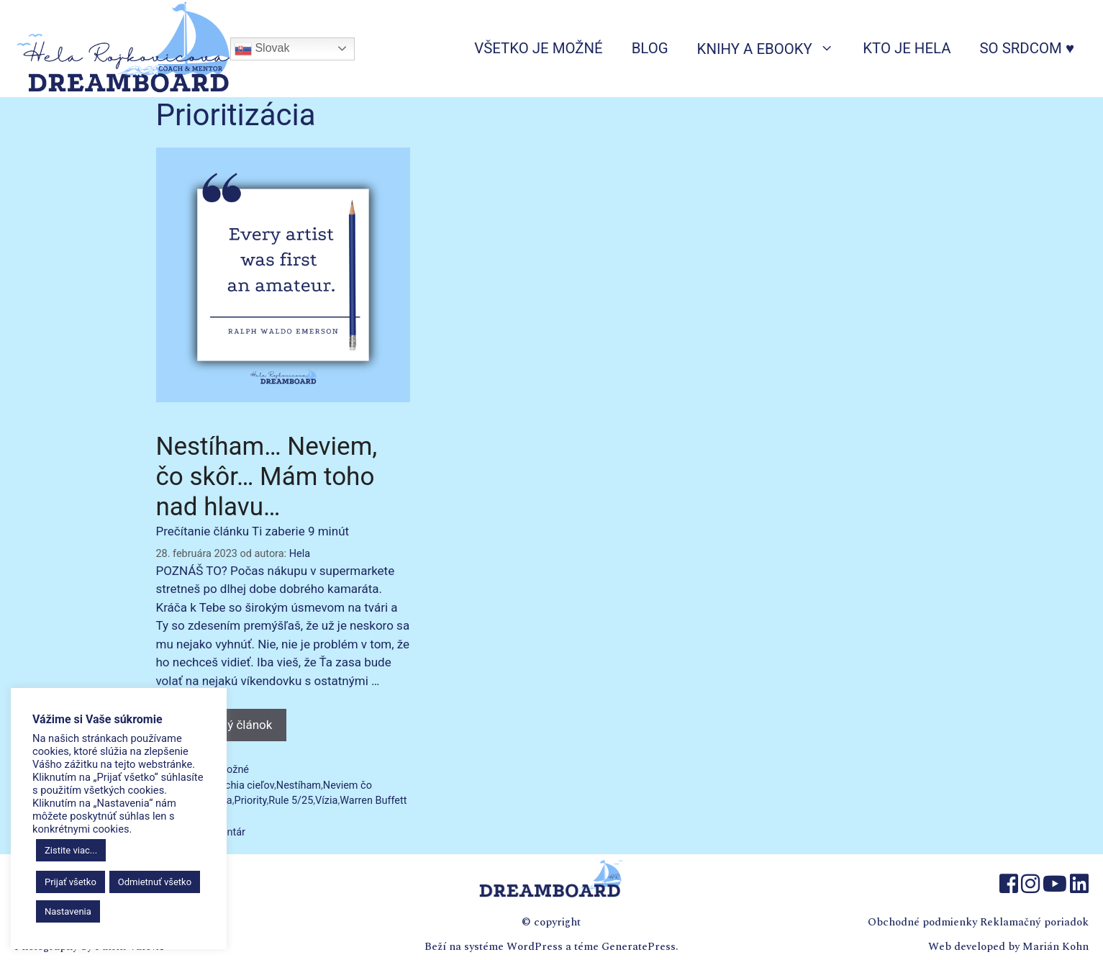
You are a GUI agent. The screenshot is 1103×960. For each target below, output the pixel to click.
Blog (650, 48)
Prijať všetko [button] (70, 882)
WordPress (535, 946)
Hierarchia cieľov (235, 785)
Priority (251, 800)
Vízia (326, 800)
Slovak (262, 49)
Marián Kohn (1055, 946)
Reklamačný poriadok (1034, 922)
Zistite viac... (71, 850)
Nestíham (298, 785)
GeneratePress (639, 946)
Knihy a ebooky (773, 49)
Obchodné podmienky (922, 922)
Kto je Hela (906, 48)
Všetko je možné (538, 48)
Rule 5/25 (290, 800)
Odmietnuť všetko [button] (154, 882)
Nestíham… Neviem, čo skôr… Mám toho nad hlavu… (267, 477)
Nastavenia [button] (68, 911)
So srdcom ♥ (1026, 48)
